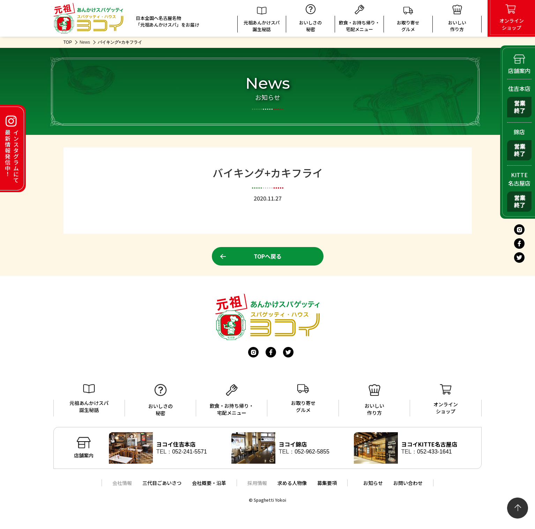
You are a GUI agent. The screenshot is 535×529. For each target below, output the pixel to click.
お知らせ (373, 482)
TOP (68, 42)
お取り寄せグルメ (408, 19)
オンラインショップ (445, 399)
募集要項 (327, 482)
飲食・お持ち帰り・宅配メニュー (359, 18)
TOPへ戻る (268, 256)
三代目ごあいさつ (161, 482)
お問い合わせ (408, 482)
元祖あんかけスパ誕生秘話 (262, 19)
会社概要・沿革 (209, 482)
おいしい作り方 (374, 400)
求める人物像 (292, 482)
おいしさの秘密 (310, 18)
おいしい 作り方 (457, 18)
